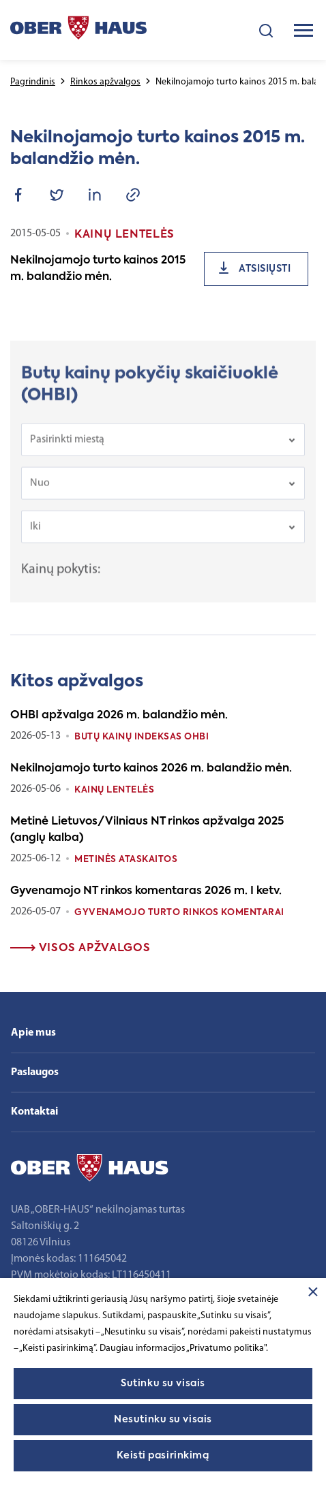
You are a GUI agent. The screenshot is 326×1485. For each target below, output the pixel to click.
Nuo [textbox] (40, 493)
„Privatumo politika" (226, 1348)
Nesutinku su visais (163, 1419)
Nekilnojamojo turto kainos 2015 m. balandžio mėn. (98, 269)
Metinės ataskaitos (125, 859)
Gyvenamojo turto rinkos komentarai (179, 912)
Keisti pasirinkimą (163, 1455)
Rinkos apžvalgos (105, 82)
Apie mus (33, 1032)
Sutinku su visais (163, 1383)
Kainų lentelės (114, 790)
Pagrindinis (32, 82)
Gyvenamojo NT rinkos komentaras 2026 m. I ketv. (146, 891)
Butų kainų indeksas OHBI (141, 737)
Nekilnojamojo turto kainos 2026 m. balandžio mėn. (151, 768)
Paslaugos (35, 1072)
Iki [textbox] (35, 537)
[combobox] (163, 450)
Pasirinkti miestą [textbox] (67, 450)
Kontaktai (34, 1111)
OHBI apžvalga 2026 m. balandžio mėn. (119, 715)
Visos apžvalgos (80, 948)
